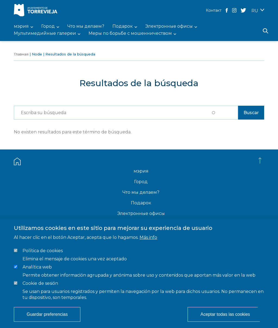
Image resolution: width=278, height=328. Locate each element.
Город (141, 181)
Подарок (141, 202)
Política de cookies (43, 250)
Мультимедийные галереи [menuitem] (45, 33)
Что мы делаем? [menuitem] (85, 26)
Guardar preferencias (47, 314)
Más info (148, 237)
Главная (21, 54)
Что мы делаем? (140, 192)
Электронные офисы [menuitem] (169, 26)
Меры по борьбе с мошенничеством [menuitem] (130, 33)
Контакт (214, 10)
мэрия (141, 171)
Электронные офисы (141, 213)
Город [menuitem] (48, 26)
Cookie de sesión (40, 283)
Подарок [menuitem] (122, 26)
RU (254, 10)
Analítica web (37, 267)
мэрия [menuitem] (21, 26)
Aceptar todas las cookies (225, 314)
